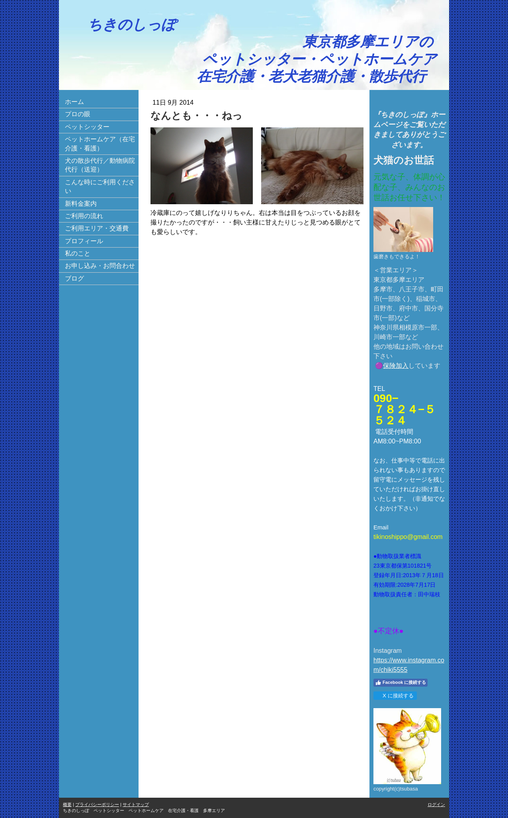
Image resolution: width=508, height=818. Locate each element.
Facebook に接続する (400, 682)
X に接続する (395, 696)
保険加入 (395, 365)
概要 (67, 804)
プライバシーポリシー (97, 804)
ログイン (436, 804)
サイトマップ (136, 804)
